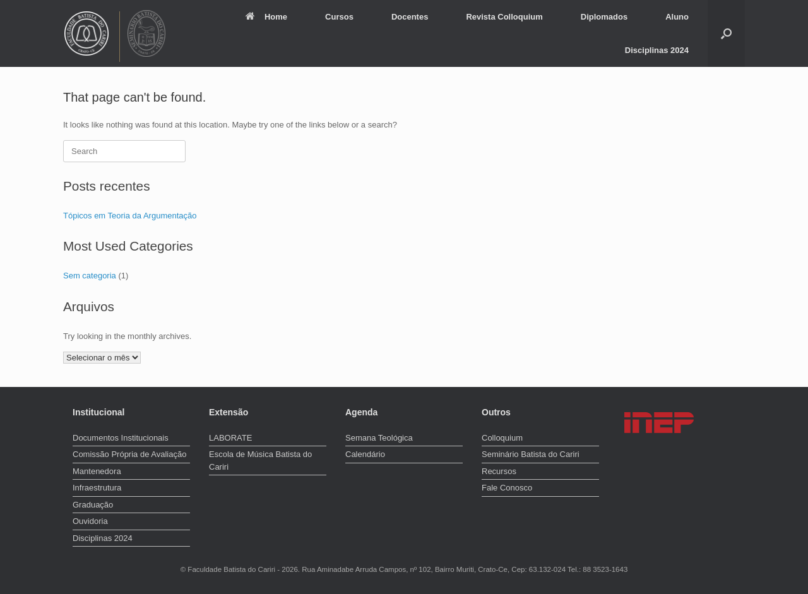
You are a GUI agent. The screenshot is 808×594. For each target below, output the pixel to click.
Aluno (677, 16)
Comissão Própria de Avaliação (129, 454)
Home (266, 16)
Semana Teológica (379, 438)
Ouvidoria (90, 521)
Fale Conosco (507, 487)
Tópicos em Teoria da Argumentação (130, 215)
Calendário (365, 454)
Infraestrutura (97, 487)
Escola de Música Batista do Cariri (260, 460)
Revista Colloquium (504, 16)
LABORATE (230, 438)
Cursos (339, 16)
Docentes (410, 16)
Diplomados (604, 16)
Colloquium (502, 438)
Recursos (499, 471)
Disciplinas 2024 (657, 50)
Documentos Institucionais (121, 438)
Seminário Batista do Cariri (530, 454)
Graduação (93, 504)
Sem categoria (89, 275)
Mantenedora (97, 471)
